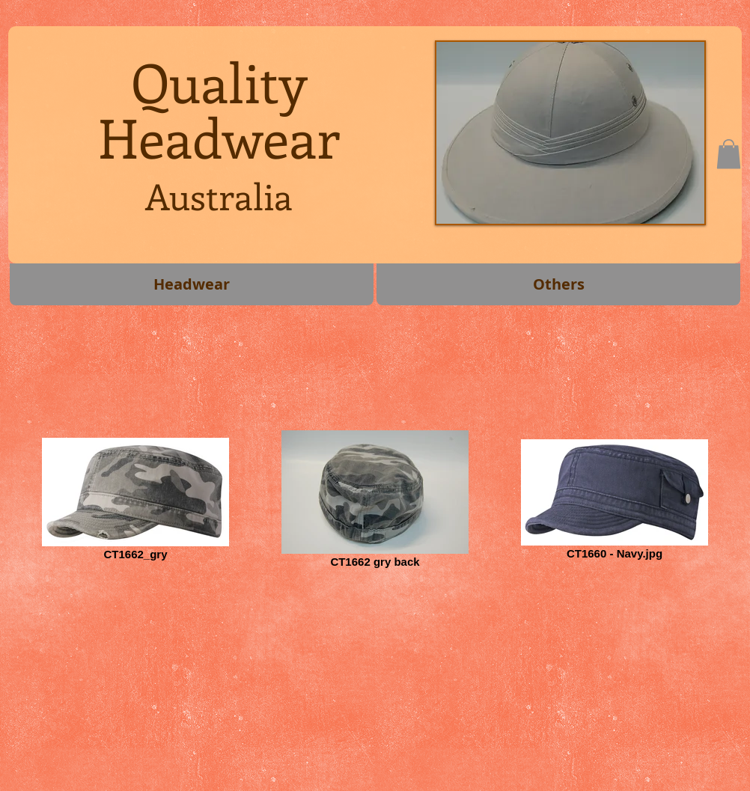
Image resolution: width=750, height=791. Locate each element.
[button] (728, 153)
